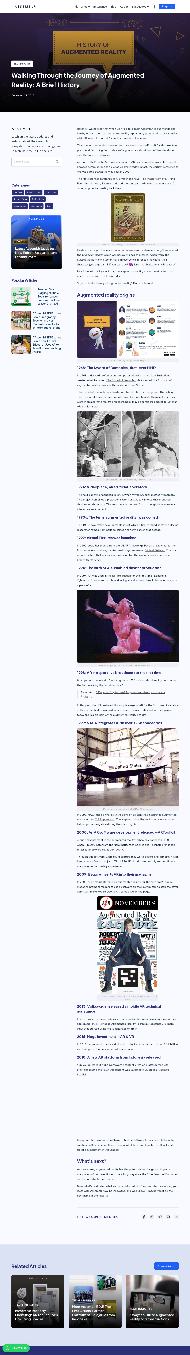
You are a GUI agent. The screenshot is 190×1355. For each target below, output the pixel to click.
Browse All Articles (166, 1266)
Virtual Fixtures (155, 550)
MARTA (95, 1024)
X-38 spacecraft (105, 819)
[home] (26, 6)
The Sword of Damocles (121, 380)
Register (167, 6)
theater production (119, 575)
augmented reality (117, 133)
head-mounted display (126, 392)
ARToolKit (116, 849)
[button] (82, 6)
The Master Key (151, 179)
